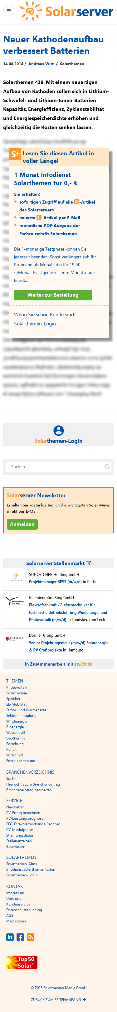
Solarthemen (72, 64)
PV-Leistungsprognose (24, 818)
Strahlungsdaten (19, 835)
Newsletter (15, 807)
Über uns (13, 898)
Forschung (15, 743)
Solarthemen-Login (35, 324)
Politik (11, 749)
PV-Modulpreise (19, 829)
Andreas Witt (41, 64)
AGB (9, 915)
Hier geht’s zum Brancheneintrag (33, 784)
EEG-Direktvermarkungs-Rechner (33, 824)
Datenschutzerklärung (24, 909)
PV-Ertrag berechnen (23, 812)
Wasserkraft (15, 732)
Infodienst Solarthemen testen (30, 869)
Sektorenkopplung (21, 715)
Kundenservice (18, 904)
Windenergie (16, 721)
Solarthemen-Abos (21, 863)
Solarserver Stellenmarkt (58, 563)
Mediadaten (16, 921)
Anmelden (22, 524)
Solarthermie (16, 693)
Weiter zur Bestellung (53, 295)
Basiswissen (15, 846)
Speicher (13, 698)
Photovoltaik (16, 687)
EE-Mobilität (16, 704)
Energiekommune (20, 760)
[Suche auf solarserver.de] (107, 467)
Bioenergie (15, 726)
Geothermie (15, 738)
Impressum (15, 892)
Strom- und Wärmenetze (26, 710)
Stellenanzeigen (19, 840)
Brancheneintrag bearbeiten (29, 789)
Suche (11, 778)
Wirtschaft (14, 755)
